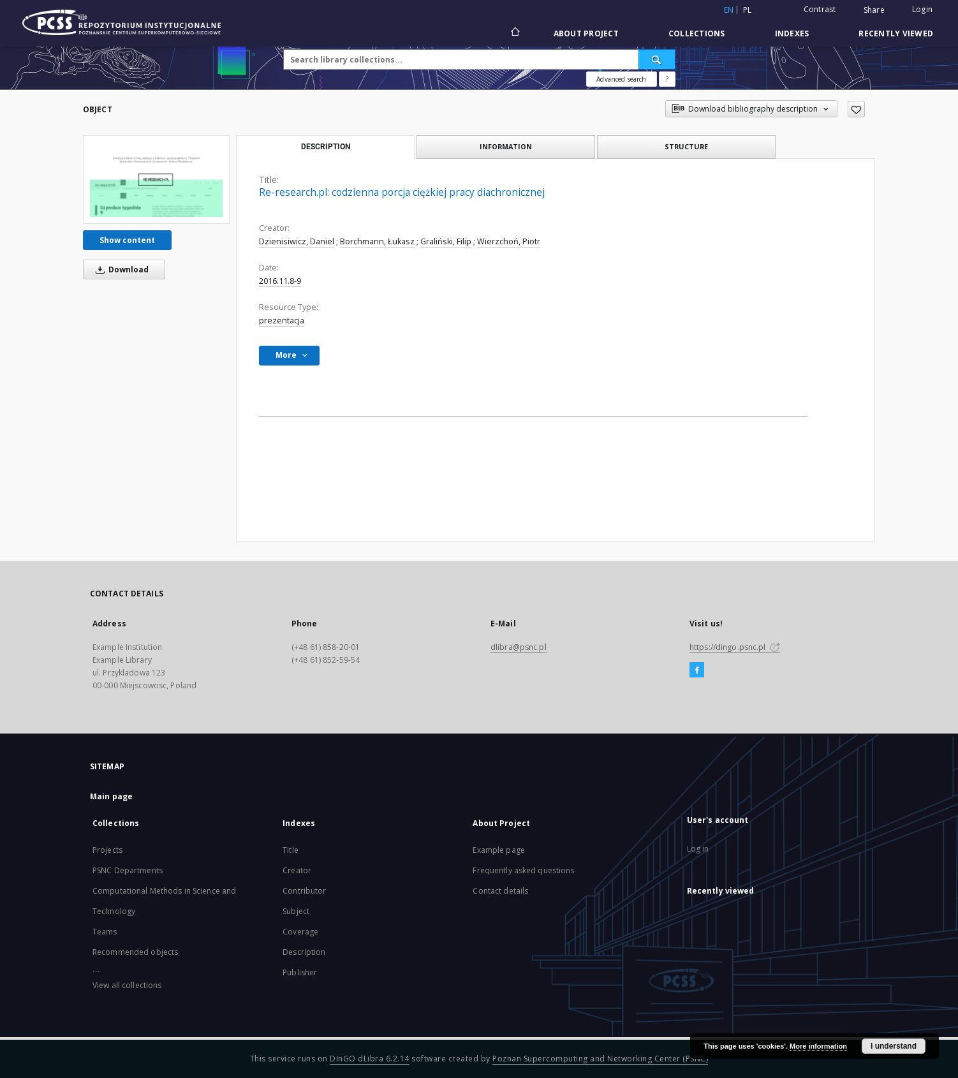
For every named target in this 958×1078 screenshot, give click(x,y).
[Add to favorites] (856, 109)
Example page (498, 850)
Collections (696, 33)
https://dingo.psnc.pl (734, 647)
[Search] (656, 59)
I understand (894, 1046)
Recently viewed (896, 33)
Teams (104, 931)
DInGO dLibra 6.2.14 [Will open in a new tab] (369, 1058)
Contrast (820, 9)
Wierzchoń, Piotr (508, 241)
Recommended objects (135, 952)
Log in (698, 848)
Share (874, 10)
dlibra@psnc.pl (518, 647)
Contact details (500, 890)
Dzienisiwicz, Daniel (296, 241)
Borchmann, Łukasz (377, 241)
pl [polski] (747, 10)
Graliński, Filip (445, 241)
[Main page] (514, 33)
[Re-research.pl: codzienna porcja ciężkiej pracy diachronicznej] (156, 179)
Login (922, 9)
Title (290, 850)
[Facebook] (696, 670)
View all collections (126, 985)
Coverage (300, 931)
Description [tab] (325, 146)
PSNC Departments (127, 870)
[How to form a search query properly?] (667, 79)
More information (818, 1046)
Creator (297, 870)
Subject (296, 911)
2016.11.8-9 (280, 281)
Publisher (300, 972)
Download (120, 269)
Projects (107, 850)
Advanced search (621, 79)
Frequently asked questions (523, 870)
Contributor (304, 890)
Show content (127, 240)
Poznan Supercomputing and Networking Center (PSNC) (600, 1058)
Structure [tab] (686, 146)
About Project (586, 33)
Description (304, 952)
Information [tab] (506, 146)
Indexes (792, 33)
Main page (111, 796)
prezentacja (281, 320)
